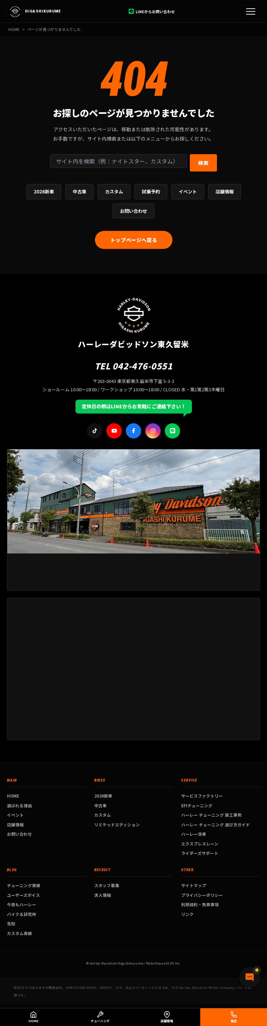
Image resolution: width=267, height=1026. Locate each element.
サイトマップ (193, 885)
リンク (187, 914)
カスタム (114, 191)
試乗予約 (151, 191)
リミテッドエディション (117, 824)
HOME (13, 29)
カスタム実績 (19, 933)
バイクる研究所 (21, 914)
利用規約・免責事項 (200, 904)
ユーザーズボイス (23, 895)
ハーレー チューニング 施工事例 (211, 815)
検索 (203, 162)
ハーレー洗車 (193, 834)
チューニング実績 (23, 885)
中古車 (79, 191)
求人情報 (102, 895)
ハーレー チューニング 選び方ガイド (215, 824)
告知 (11, 923)
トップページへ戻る (133, 239)
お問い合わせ (133, 211)
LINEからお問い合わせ (152, 11)
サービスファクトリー (202, 796)
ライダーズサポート (199, 853)
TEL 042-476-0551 (134, 366)
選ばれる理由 (19, 805)
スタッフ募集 (106, 885)
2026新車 (44, 191)
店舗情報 (225, 191)
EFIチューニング (196, 805)
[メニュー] (251, 11)
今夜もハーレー (21, 904)
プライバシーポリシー (202, 895)
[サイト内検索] (118, 161)
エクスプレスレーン (199, 843)
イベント (188, 191)
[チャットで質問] (249, 977)
